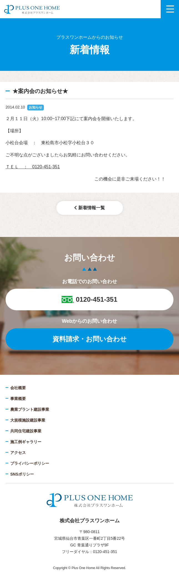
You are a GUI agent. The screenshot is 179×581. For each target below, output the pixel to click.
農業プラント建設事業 (29, 409)
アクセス (18, 452)
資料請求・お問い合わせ (89, 339)
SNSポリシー (22, 474)
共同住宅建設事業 (25, 431)
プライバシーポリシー (29, 463)
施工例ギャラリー (25, 442)
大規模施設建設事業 (27, 420)
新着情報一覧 (89, 207)
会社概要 (18, 388)
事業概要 (18, 398)
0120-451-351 (89, 299)
